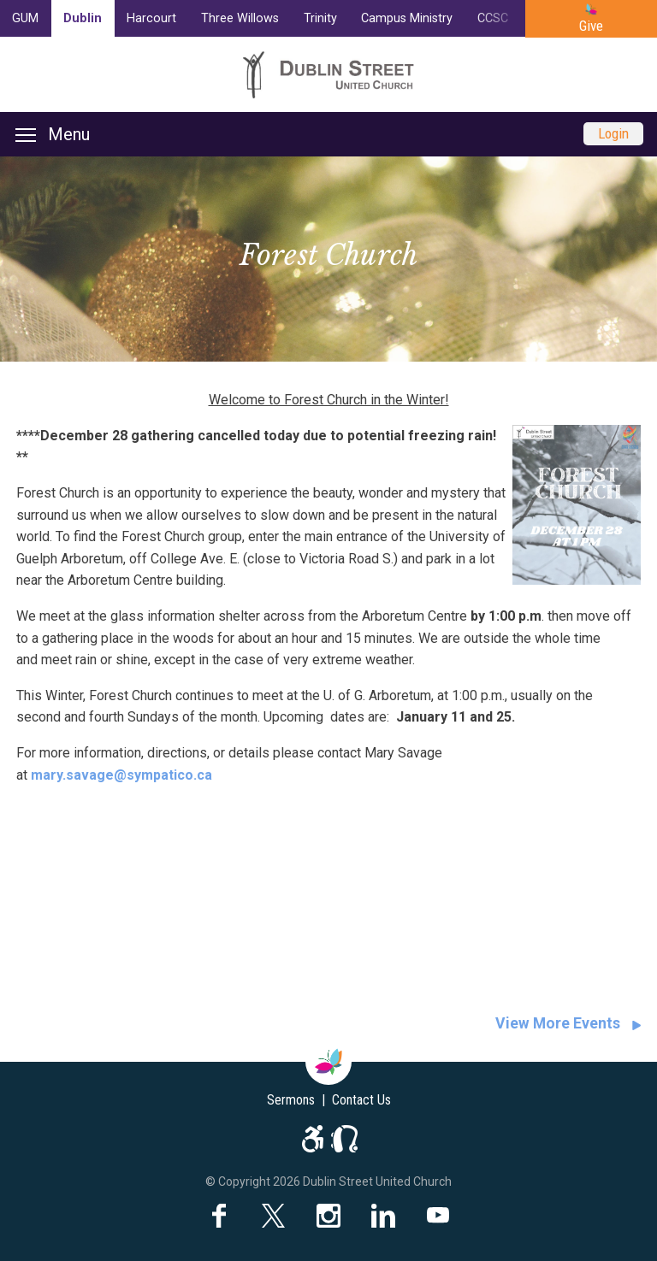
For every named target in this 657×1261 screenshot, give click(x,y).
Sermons (291, 1100)
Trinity (320, 18)
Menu (52, 134)
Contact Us (361, 1100)
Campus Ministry (407, 18)
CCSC (492, 18)
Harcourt (151, 18)
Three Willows (240, 18)
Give (591, 25)
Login (613, 133)
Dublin (82, 18)
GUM (25, 18)
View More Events (557, 1023)
